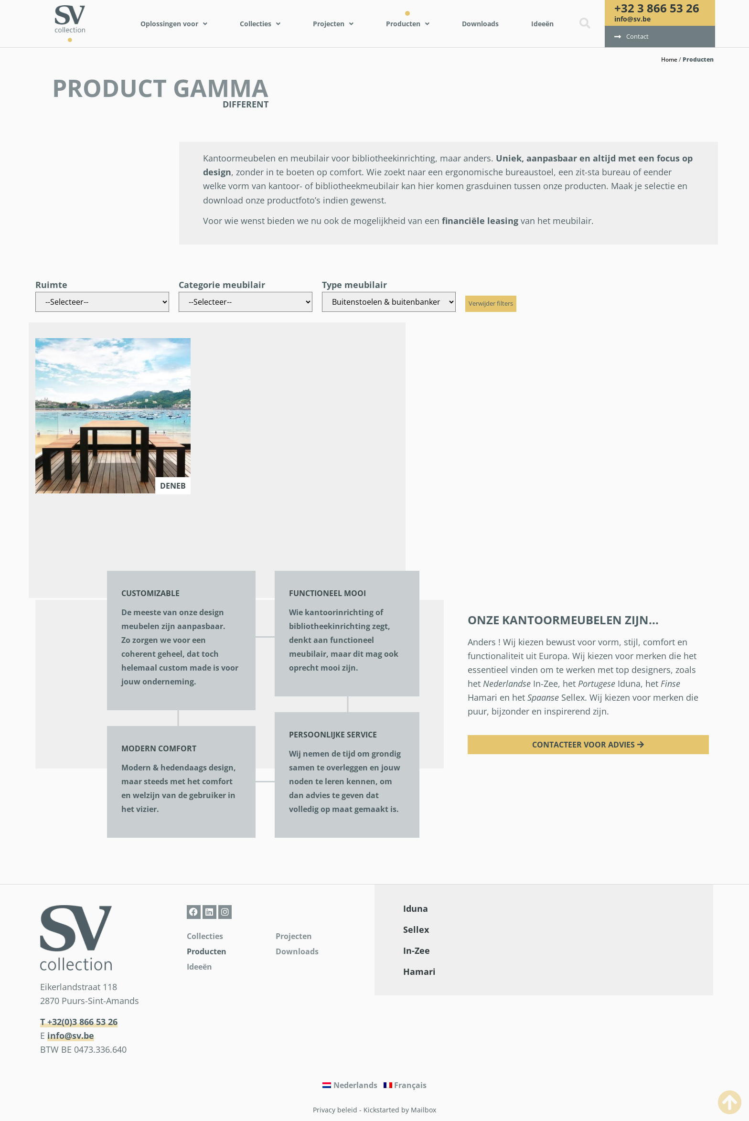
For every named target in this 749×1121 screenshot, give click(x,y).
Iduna (415, 908)
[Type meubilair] (389, 302)
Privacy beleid (335, 1109)
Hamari (419, 971)
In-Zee (416, 950)
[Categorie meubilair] (245, 302)
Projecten (294, 936)
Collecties (205, 936)
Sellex (416, 929)
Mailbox (423, 1109)
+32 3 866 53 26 (656, 8)
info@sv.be (632, 18)
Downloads (297, 951)
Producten (206, 951)
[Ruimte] (102, 302)
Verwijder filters (491, 303)
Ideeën (199, 966)
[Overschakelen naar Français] (405, 1085)
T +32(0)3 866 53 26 (79, 1021)
